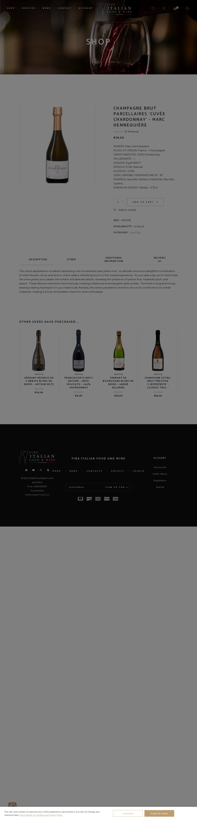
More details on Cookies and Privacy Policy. (41, 815)
